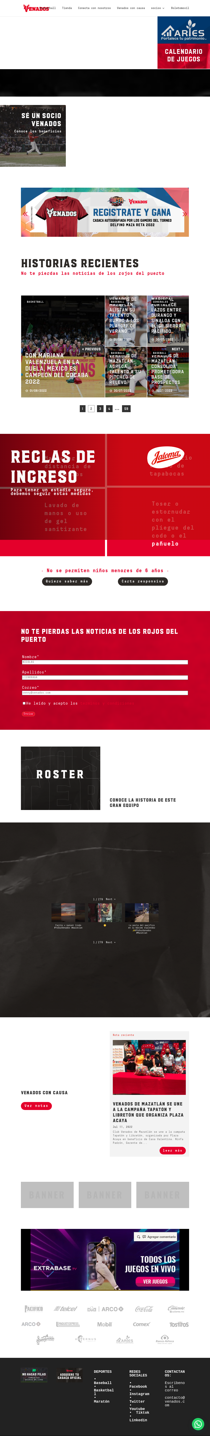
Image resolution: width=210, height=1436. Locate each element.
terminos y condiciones (107, 703)
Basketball (47, 8)
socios (156, 8)
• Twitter (137, 1399)
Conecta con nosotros (94, 8)
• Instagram (139, 1392)
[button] (25, 214)
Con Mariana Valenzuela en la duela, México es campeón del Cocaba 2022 (56, 368)
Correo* (30, 688)
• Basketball (104, 1390)
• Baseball (103, 1381)
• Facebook (138, 1385)
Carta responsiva (143, 581)
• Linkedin (138, 1418)
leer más (173, 1150)
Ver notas (36, 1106)
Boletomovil (180, 8)
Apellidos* (34, 672)
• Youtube (137, 1407)
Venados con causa (131, 8)
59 (126, 408)
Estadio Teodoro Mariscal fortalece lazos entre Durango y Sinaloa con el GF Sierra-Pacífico (167, 309)
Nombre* (30, 657)
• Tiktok (139, 1413)
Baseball (117, 302)
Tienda (67, 8)
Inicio (28, 8)
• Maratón (102, 1399)
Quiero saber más (67, 581)
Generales (160, 302)
